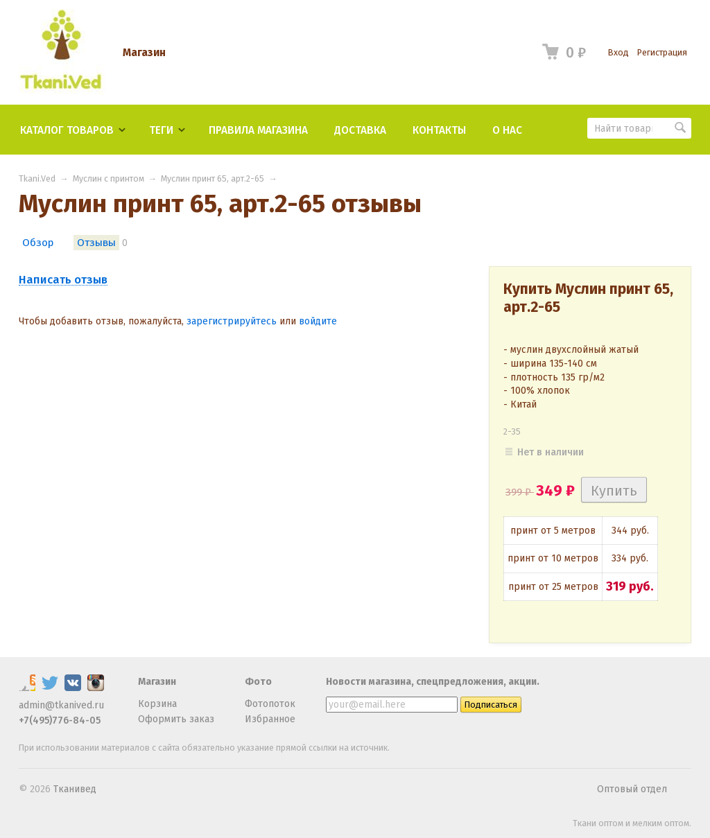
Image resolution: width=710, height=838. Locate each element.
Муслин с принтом (108, 178)
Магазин (144, 52)
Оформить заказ (176, 719)
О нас (507, 130)
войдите (318, 321)
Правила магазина (258, 130)
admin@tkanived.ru (61, 705)
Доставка (360, 130)
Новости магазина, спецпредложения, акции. (432, 682)
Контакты (439, 130)
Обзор (37, 242)
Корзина (157, 704)
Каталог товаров (67, 130)
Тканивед (74, 789)
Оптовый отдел (632, 789)
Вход (618, 52)
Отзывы (96, 242)
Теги (161, 130)
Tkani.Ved (37, 178)
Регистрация (662, 52)
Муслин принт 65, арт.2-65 (212, 178)
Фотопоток (270, 704)
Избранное (270, 719)
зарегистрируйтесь (232, 321)
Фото (258, 682)
